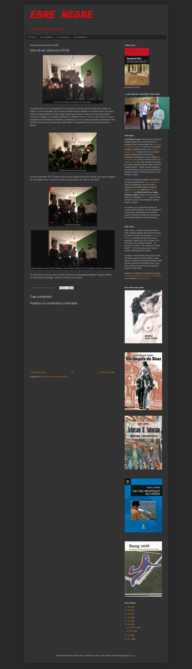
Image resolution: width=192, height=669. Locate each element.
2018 (129, 614)
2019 (129, 610)
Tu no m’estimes (151, 182)
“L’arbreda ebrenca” (132, 276)
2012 (129, 639)
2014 (129, 624)
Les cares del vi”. (144, 278)
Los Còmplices (80, 37)
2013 (129, 635)
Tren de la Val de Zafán (151, 276)
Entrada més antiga (107, 372)
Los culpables (46, 37)
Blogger (132, 656)
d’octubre (131, 631)
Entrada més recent (38, 372)
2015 (129, 621)
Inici (72, 372)
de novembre (132, 627)
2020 (129, 607)
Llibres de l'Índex (131, 159)
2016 (129, 617)
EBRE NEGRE (61, 15)
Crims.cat (145, 197)
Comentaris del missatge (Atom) (55, 377)
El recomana (63, 37)
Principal (32, 37)
